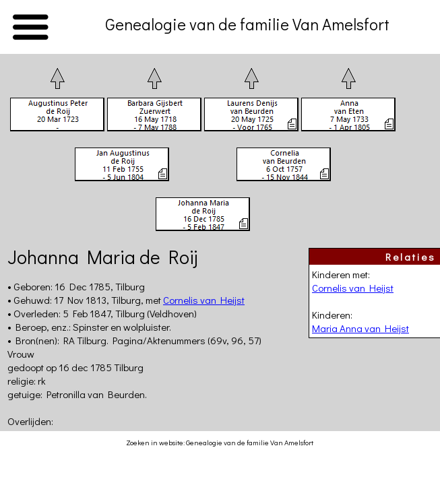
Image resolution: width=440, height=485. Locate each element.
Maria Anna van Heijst (360, 328)
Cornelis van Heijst (353, 287)
